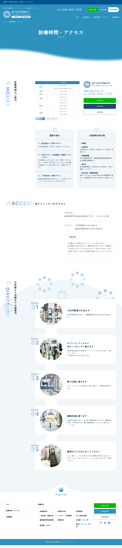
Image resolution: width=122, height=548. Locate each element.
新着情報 (115, 17)
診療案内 (86, 17)
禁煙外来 (61, 520)
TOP (77, 17)
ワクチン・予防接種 (65, 515)
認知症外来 (62, 511)
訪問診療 (79, 511)
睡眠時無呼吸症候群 (46, 520)
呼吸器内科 (43, 511)
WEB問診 (55, 155)
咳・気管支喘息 (81, 515)
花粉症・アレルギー (83, 520)
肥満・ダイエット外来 (83, 525)
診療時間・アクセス (100, 17)
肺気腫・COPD (45, 525)
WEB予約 (44, 143)
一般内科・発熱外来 (46, 515)
